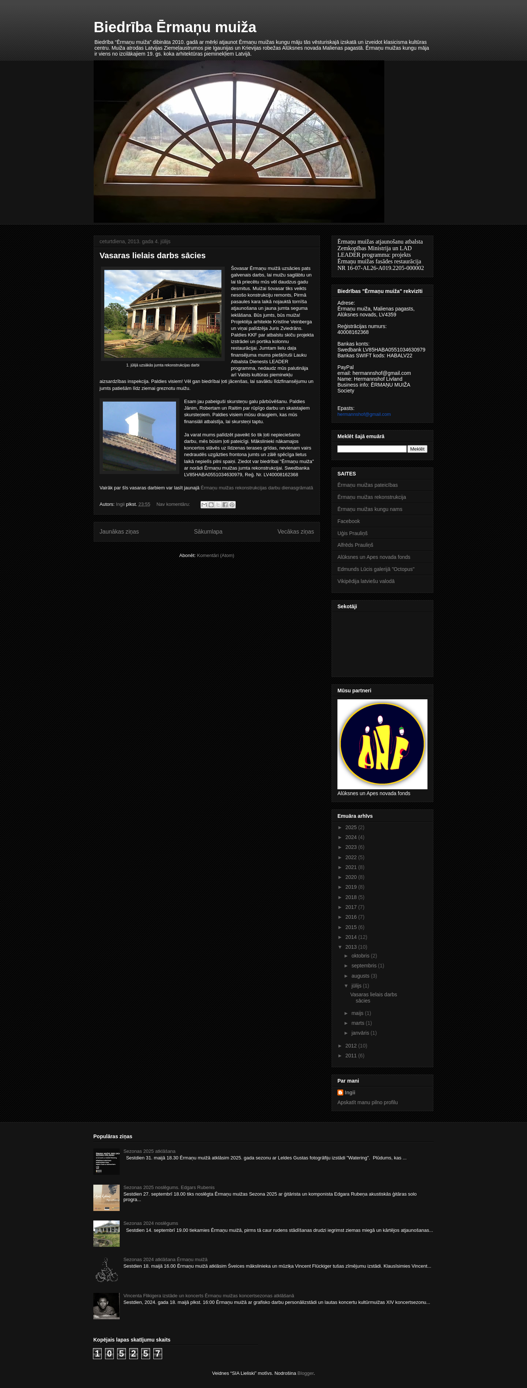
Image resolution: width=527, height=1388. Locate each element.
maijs (358, 1013)
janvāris (360, 1033)
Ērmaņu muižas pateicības (367, 485)
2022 (351, 857)
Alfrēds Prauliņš (355, 545)
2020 (351, 877)
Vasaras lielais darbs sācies (153, 255)
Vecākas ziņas (295, 532)
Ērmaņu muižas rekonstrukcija (371, 497)
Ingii (350, 1092)
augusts (361, 976)
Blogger (306, 1373)
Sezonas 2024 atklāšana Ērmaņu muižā (165, 1259)
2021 (351, 867)
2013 (351, 947)
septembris (364, 965)
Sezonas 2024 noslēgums (150, 1223)
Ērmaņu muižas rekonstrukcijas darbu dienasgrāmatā (257, 487)
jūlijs (357, 986)
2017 (351, 907)
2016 (351, 917)
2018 (351, 897)
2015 (351, 927)
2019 (351, 887)
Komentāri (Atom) (215, 555)
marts (358, 1023)
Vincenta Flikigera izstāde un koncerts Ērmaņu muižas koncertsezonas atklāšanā (208, 1295)
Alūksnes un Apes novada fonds (373, 557)
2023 (351, 847)
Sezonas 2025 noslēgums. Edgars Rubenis (168, 1187)
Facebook (348, 521)
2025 (351, 827)
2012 (351, 1046)
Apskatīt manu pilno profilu (367, 1102)
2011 (351, 1055)
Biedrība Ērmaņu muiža (175, 27)
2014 (351, 937)
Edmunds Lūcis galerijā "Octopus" (376, 569)
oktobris (361, 956)
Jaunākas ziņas (119, 532)
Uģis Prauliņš (352, 533)
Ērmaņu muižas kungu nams (369, 509)
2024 (351, 837)
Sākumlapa (208, 532)
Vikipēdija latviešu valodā (366, 581)
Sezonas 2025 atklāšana (149, 1151)
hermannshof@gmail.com (364, 414)
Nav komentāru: (173, 504)
